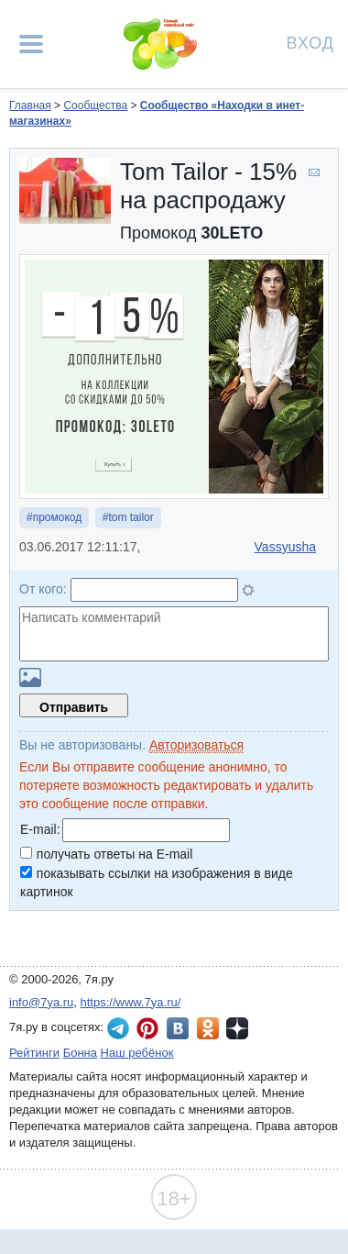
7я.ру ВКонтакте (178, 1028)
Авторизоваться (196, 745)
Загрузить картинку (30, 677)
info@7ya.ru (41, 1002)
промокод (57, 517)
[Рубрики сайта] (31, 44)
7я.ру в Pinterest (147, 1028)
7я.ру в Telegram (118, 1028)
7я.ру (237, 1028)
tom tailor (130, 517)
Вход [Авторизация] (310, 41)
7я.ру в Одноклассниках (208, 1028)
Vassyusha (285, 546)
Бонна (80, 1053)
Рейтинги (34, 1053)
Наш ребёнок (137, 1053)
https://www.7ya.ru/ (131, 1002)
